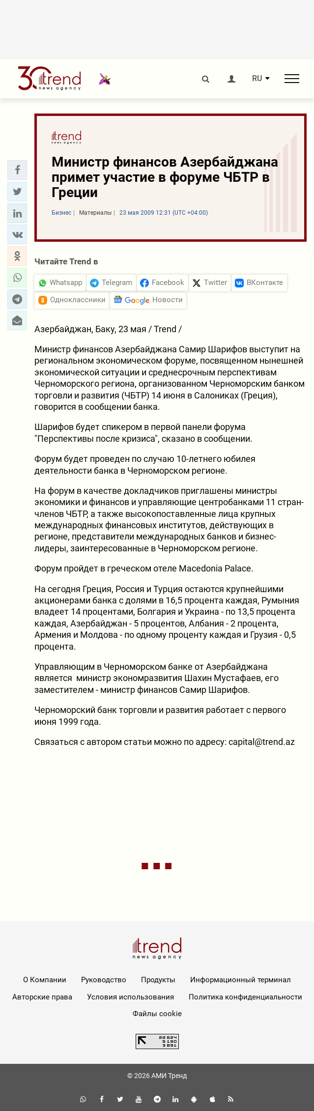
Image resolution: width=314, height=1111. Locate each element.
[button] (17, 170)
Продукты (158, 979)
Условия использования (130, 997)
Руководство (103, 979)
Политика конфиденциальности (245, 997)
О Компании (44, 979)
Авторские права (42, 997)
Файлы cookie (157, 1013)
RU (257, 79)
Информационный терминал (240, 979)
